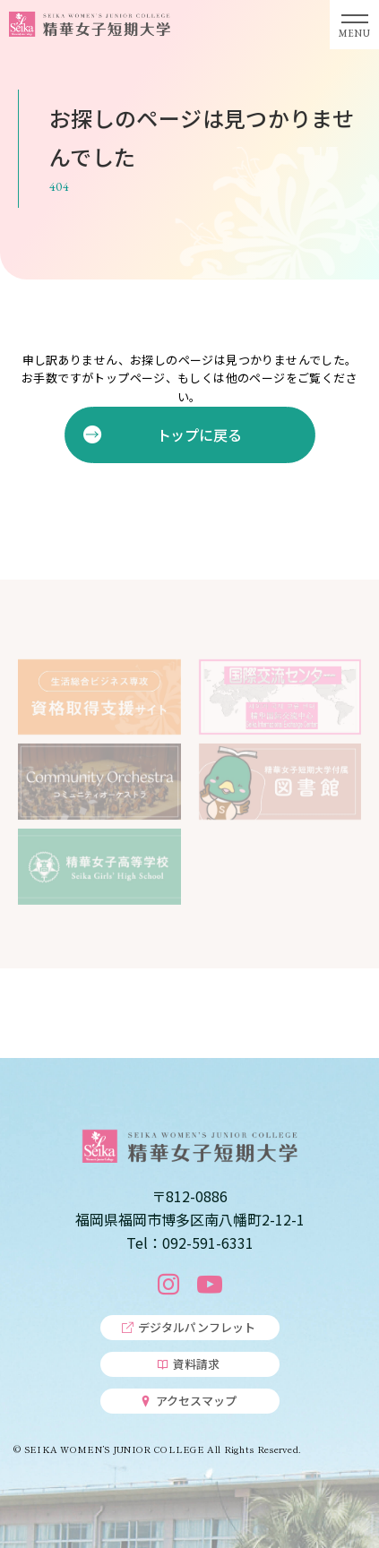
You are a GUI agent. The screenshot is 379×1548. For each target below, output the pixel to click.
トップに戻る (198, 434)
